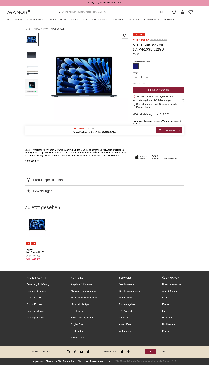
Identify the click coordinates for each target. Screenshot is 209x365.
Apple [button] (37, 29)
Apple (155, 156)
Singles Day (77, 324)
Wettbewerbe (125, 331)
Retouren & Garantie (37, 291)
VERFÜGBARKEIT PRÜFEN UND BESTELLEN (158, 131)
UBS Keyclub (77, 311)
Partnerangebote (127, 304)
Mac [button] (45, 29)
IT (177, 351)
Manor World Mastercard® (84, 298)
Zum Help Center (39, 351)
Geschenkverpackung (129, 291)
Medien (165, 331)
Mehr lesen (32, 160)
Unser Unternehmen (172, 284)
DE (164, 12)
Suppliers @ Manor (36, 311)
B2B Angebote (126, 311)
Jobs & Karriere (169, 291)
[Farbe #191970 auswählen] (135, 66)
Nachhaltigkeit (169, 324)
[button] (10, 19)
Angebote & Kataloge (81, 284)
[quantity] (141, 77)
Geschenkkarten (127, 284)
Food (164, 311)
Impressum (38, 361)
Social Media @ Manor (82, 318)
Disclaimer (83, 361)
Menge (135, 73)
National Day (77, 338)
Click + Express (34, 304)
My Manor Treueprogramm (84, 291)
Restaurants (168, 318)
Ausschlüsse (125, 324)
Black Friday (77, 331)
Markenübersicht (98, 361)
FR (163, 351)
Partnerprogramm (35, 318)
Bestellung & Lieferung (38, 284)
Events (165, 304)
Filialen (165, 298)
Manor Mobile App (80, 304)
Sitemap (50, 361)
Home (28, 29)
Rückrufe (123, 318)
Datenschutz (69, 361)
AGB (58, 361)
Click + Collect (34, 298)
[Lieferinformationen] (183, 100)
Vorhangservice (126, 298)
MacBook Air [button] (58, 29)
